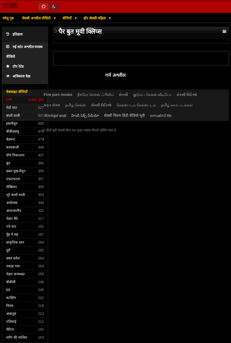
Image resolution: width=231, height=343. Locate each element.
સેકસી (123, 95)
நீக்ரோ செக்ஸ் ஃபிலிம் (95, 95)
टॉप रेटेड (15, 66)
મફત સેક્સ (52, 105)
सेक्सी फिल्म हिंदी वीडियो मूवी (124, 115)
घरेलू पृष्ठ (8, 18)
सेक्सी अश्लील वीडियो (37, 18)
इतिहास (14, 34)
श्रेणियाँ (67, 18)
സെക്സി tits (160, 115)
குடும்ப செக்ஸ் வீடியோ (152, 95)
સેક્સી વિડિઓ (187, 95)
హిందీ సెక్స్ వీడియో (85, 115)
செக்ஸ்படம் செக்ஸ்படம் (136, 105)
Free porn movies (58, 95)
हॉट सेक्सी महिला (95, 18)
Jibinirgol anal (55, 115)
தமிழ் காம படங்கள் (177, 105)
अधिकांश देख (18, 76)
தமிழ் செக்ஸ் (75, 105)
